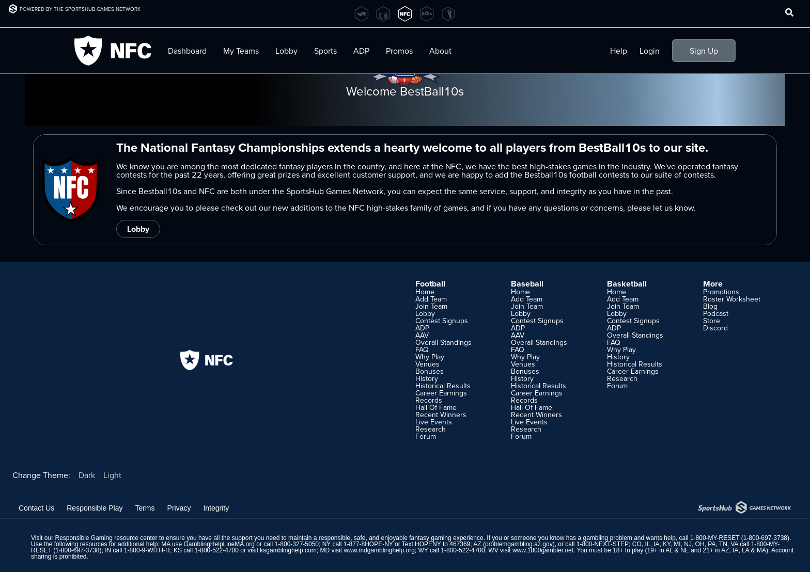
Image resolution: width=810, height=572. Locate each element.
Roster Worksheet (731, 299)
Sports (325, 50)
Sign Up (704, 50)
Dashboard (187, 50)
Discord (715, 328)
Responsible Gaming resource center (106, 538)
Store (711, 320)
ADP (361, 50)
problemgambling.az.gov (519, 544)
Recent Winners (440, 414)
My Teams (241, 50)
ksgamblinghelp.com (288, 550)
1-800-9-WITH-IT (147, 550)
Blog (710, 306)
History (426, 378)
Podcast (715, 313)
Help (618, 50)
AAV (422, 335)
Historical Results (443, 385)
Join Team (431, 306)
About (440, 50)
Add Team (431, 299)
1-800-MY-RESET (714, 538)
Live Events (433, 422)
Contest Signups (441, 320)
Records (428, 400)
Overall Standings (443, 342)
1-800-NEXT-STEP (603, 544)
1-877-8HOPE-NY (368, 544)
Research (430, 429)
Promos (399, 50)
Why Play (429, 357)
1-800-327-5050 (297, 544)
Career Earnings (441, 393)
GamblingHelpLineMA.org (219, 544)
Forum (425, 436)
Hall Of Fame (436, 407)
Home (424, 292)
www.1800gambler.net (542, 550)
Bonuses (429, 371)
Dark (87, 475)
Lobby (286, 50)
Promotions (721, 292)
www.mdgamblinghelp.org (379, 550)
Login (650, 50)
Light (112, 475)
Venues (427, 364)
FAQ (422, 349)
